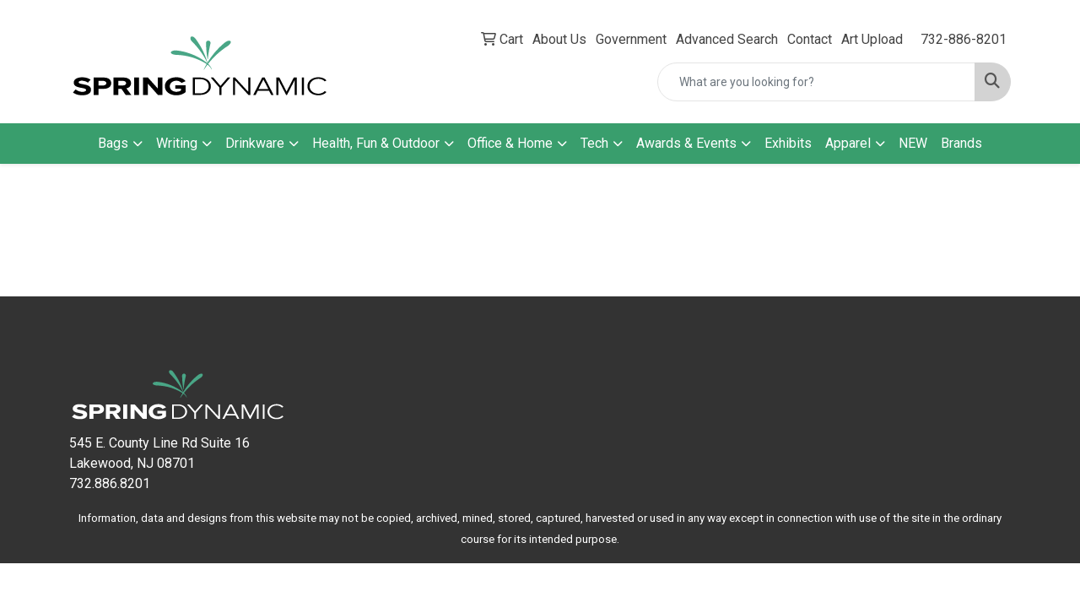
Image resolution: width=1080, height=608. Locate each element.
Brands (961, 143)
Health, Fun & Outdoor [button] (376, 143)
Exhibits (788, 143)
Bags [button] (113, 143)
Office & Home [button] (510, 143)
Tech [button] (594, 143)
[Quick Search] (816, 81)
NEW (913, 143)
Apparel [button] (848, 143)
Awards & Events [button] (686, 143)
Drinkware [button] (254, 143)
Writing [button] (176, 143)
